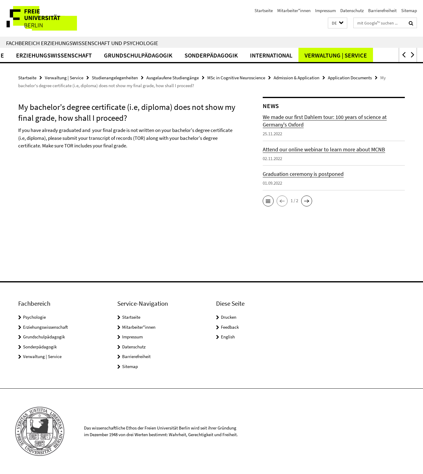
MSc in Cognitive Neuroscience (236, 78)
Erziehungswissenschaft (76, 55)
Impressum (325, 10)
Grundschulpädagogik (160, 55)
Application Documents (350, 78)
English (228, 337)
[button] (337, 23)
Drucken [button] (228, 317)
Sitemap (409, 10)
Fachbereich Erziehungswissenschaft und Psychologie (82, 43)
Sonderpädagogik (233, 55)
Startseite (264, 10)
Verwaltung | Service (358, 55)
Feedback (230, 327)
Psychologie (34, 317)
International (293, 55)
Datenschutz (352, 10)
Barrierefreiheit (382, 10)
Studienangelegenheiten (115, 78)
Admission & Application (296, 78)
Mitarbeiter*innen (294, 10)
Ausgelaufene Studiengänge (172, 78)
